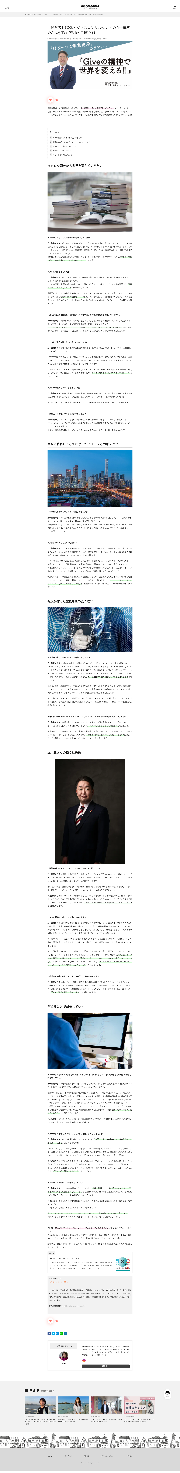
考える (47, 15)
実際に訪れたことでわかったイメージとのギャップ (70, 142)
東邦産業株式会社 (74, 1293)
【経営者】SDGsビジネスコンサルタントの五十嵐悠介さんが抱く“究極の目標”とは (77, 15)
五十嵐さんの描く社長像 (60, 150)
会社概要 (86, 1458)
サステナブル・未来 (80, 39)
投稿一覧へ (105, 1367)
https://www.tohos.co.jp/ (75, 1306)
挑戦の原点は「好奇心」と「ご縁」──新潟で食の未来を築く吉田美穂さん (73, 1422)
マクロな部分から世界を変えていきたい (66, 137)
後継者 (89, 39)
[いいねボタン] (50, 100)
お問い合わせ (67, 1458)
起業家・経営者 (102, 39)
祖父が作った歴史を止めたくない (63, 146)
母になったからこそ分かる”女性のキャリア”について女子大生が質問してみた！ (139, 1423)
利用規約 (130, 1458)
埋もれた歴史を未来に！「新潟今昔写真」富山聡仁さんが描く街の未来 (105, 1422)
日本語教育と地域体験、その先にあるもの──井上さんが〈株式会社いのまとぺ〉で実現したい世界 (40, 1423)
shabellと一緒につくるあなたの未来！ (67, 1258)
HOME (29, 15)
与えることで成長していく (61, 154)
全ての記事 (37, 15)
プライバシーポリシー (108, 1458)
